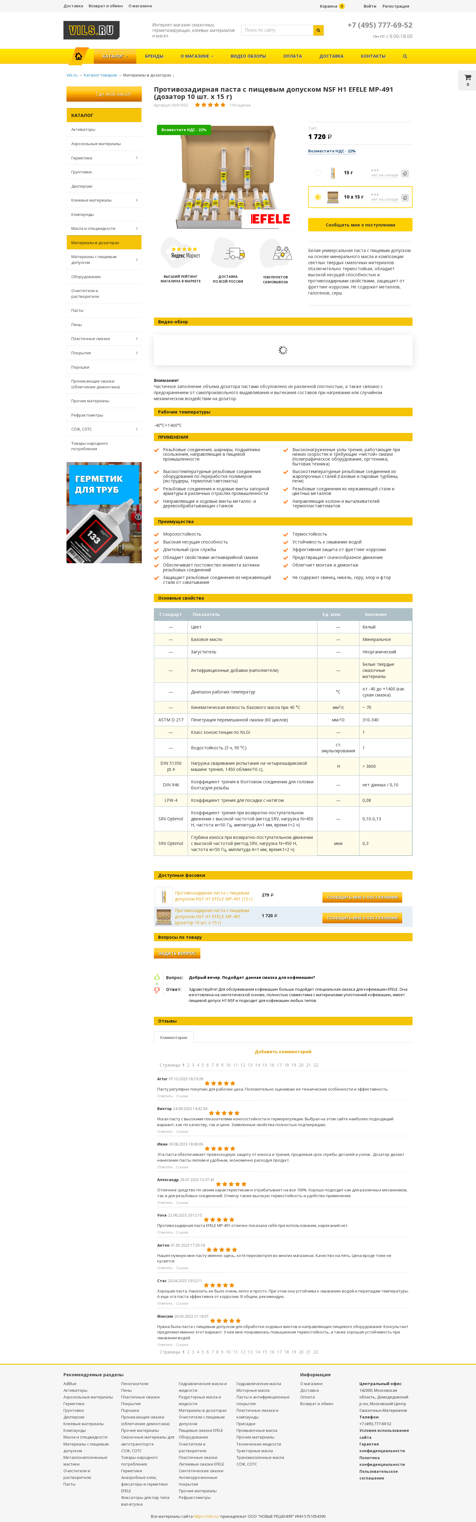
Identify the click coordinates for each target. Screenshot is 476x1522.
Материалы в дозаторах (95, 242)
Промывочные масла (256, 1430)
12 (242, 1065)
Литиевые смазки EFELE (201, 1464)
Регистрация (395, 6)
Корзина (328, 6)
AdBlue (69, 1383)
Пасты (77, 310)
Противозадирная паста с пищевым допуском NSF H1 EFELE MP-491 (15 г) (214, 896)
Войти (370, 6)
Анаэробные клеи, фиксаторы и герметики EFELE (144, 1484)
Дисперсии (81, 186)
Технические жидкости (258, 1444)
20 (301, 1065)
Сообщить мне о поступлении (360, 225)
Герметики (101, 158)
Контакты (373, 56)
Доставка (73, 6)
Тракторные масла (254, 1450)
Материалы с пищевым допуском (101, 259)
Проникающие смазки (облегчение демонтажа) (95, 384)
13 (250, 1065)
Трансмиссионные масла (260, 1457)
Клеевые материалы (101, 200)
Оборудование (86, 276)
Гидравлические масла (258, 1383)
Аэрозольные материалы (96, 143)
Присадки (245, 1423)
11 (235, 1065)
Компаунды (82, 214)
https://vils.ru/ (206, 1516)
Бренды (154, 56)
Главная (81, 53)
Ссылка (182, 1096)
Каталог (115, 56)
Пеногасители (134, 1383)
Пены (76, 324)
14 (257, 1065)
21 (308, 1065)
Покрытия (101, 353)
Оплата (292, 56)
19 (293, 1065)
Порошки (80, 367)
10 (228, 1065)
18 (286, 1065)
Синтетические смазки (201, 1470)
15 (264, 1065)
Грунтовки (81, 172)
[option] (228, 177)
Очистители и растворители (85, 293)
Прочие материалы (90, 400)
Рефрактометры (87, 415)
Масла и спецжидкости (101, 228)
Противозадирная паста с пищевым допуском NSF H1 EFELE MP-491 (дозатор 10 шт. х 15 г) (212, 916)
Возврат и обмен (106, 6)
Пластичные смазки (101, 338)
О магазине (140, 6)
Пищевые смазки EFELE (201, 1430)
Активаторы (83, 129)
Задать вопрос (177, 953)
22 (315, 1065)
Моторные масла (253, 1390)
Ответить (165, 1096)
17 (279, 1065)
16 (272, 1065)
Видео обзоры (248, 56)
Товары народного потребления (89, 446)
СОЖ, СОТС (101, 429)
